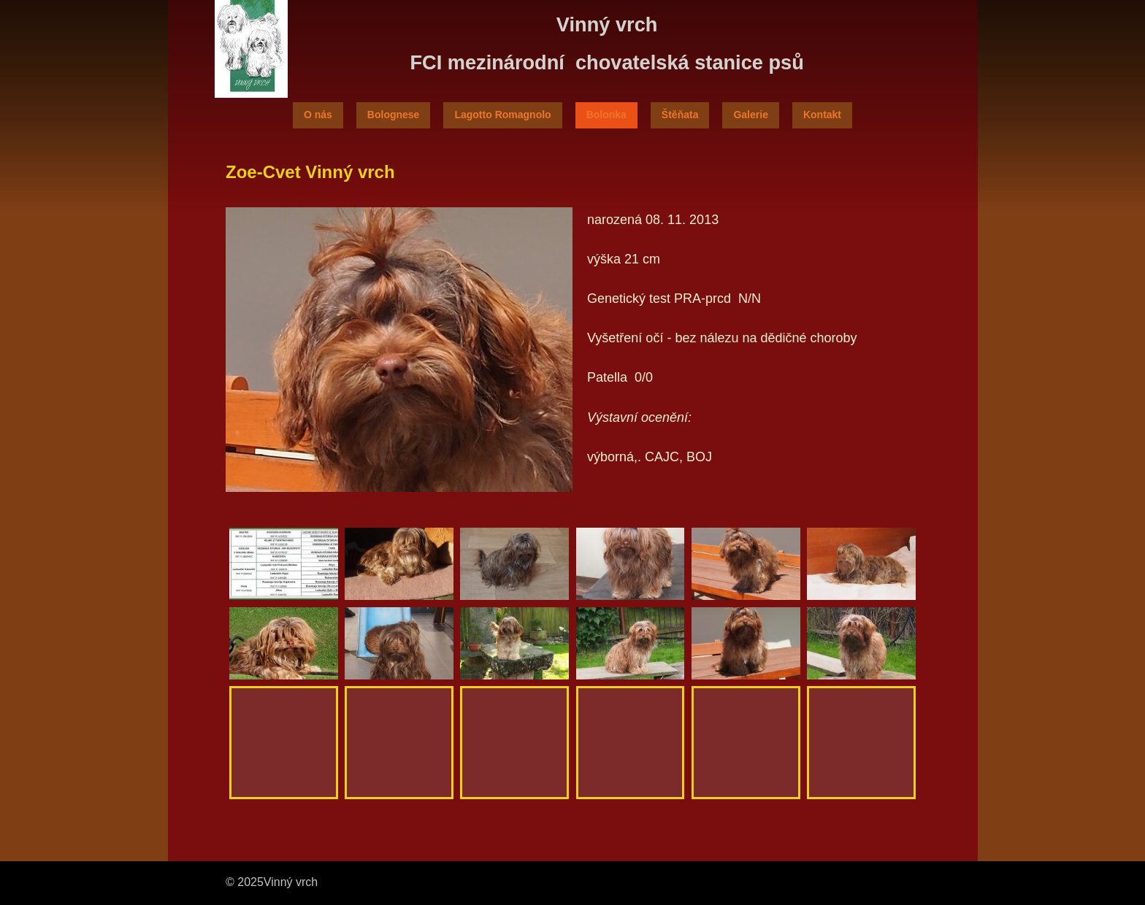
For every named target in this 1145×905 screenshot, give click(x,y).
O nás (318, 114)
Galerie (750, 114)
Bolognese (393, 114)
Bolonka (606, 114)
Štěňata (680, 114)
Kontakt (822, 114)
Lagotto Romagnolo (502, 114)
